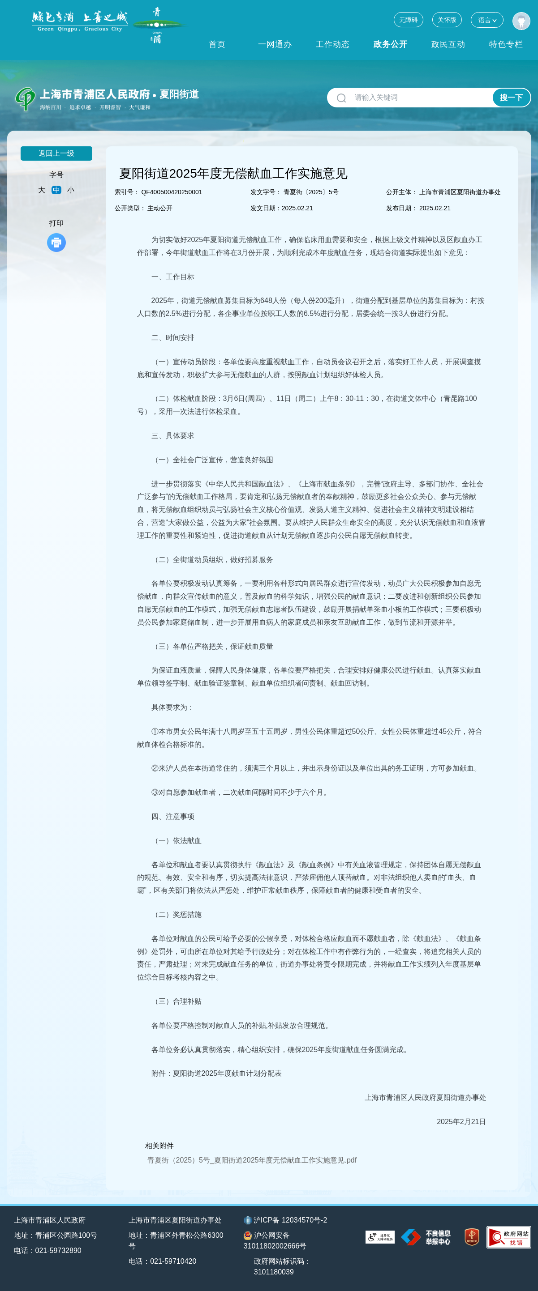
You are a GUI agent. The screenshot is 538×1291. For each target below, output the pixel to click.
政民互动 (448, 44)
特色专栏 (506, 44)
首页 (217, 44)
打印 (56, 235)
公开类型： (130, 208)
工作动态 (333, 44)
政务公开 (391, 44)
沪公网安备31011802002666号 (275, 1240)
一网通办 (275, 44)
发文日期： (266, 208)
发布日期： (401, 208)
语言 (487, 20)
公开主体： (401, 192)
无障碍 (408, 19)
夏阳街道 (179, 94)
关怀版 (447, 19)
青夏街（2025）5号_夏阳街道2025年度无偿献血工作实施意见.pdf (252, 1160)
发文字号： (266, 192)
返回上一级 (56, 153)
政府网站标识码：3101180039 (282, 1266)
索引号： (127, 192)
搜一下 (511, 98)
